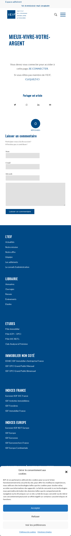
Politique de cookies (27, 532)
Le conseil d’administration (17, 267)
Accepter (35, 508)
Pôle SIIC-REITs (12, 339)
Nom (7, 151)
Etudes (8, 304)
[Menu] (61, 14)
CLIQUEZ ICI (32, 79)
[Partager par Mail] (50, 104)
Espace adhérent (13, 1)
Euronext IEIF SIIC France (16, 396)
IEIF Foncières (11, 406)
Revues (8, 294)
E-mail (8, 163)
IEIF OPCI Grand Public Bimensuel (20, 371)
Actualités (9, 242)
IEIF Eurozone (11, 438)
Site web (9, 174)
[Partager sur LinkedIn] (38, 104)
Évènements (10, 299)
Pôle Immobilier (12, 329)
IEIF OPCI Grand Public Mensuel (19, 366)
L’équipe (8, 257)
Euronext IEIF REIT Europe (17, 428)
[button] (66, 471)
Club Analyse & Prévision (16, 344)
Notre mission (11, 247)
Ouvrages (9, 289)
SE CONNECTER (38, 68)
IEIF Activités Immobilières (17, 401)
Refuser (35, 516)
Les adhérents (11, 262)
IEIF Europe (10, 433)
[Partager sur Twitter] (15, 104)
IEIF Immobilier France (15, 411)
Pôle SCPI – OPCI (13, 334)
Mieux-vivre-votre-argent (29, 40)
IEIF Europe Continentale (16, 448)
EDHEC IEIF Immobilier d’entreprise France (24, 361)
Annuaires (9, 284)
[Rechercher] (54, 14)
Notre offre (10, 252)
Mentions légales (45, 532)
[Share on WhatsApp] (26, 104)
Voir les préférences (35, 525)
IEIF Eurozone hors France (17, 443)
